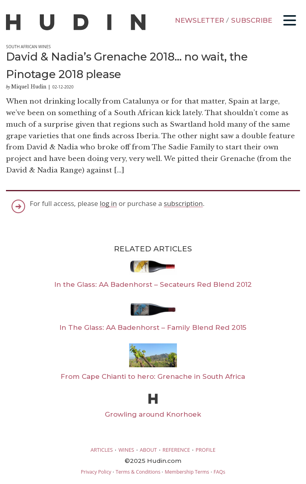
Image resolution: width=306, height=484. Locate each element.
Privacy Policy (96, 471)
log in (108, 203)
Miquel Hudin (28, 87)
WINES (126, 449)
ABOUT (148, 449)
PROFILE (206, 449)
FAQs (219, 471)
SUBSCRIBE (251, 20)
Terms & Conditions (138, 471)
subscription (183, 203)
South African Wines (28, 46)
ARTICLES (101, 449)
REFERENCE (176, 449)
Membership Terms (187, 471)
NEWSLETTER (199, 20)
